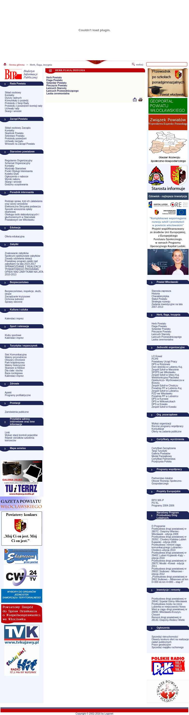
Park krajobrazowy (15, 362)
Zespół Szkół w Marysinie (165, 369)
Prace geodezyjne (161, 644)
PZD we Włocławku (162, 393)
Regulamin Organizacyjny (18, 160)
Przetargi (15, 403)
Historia (156, 293)
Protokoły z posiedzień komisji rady (23, 106)
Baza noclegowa (13, 373)
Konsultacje (158, 429)
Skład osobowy (13, 92)
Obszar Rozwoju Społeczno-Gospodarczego (167, 482)
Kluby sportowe (13, 335)
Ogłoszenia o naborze (16, 176)
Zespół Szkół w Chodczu (165, 385)
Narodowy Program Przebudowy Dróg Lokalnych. (168, 515)
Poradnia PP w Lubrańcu (165, 396)
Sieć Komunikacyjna (16, 354)
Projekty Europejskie (169, 491)
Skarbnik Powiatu (14, 133)
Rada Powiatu (18, 83)
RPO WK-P (158, 500)
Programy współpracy (169, 469)
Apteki (8, 392)
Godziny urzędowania (16, 184)
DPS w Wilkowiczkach (163, 401)
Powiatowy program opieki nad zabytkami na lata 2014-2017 (21, 262)
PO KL (155, 503)
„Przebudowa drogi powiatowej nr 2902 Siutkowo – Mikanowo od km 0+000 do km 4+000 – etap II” (170, 579)
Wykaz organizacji (161, 423)
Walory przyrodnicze (16, 357)
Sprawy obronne (13, 302)
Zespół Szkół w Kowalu (164, 407)
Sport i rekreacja (19, 326)
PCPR (155, 359)
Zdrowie (14, 383)
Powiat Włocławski (167, 282)
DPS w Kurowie (160, 399)
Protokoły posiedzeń (16, 138)
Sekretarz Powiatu (14, 136)
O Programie (158, 526)
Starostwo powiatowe (22, 151)
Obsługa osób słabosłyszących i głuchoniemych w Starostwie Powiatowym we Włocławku (22, 217)
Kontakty (9, 95)
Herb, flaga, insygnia (41, 64)
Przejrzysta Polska (161, 461)
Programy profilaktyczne (18, 395)
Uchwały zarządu (14, 141)
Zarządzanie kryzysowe (17, 296)
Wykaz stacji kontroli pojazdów (21, 435)
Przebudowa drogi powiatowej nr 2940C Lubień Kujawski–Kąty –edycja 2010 (169, 555)
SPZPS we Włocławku (163, 372)
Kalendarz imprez (14, 318)
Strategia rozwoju (161, 301)
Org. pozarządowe (167, 414)
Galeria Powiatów (161, 453)
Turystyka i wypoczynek (23, 345)
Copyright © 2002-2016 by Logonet (94, 713)
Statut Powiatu (159, 299)
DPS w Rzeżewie (161, 364)
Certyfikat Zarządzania (164, 448)
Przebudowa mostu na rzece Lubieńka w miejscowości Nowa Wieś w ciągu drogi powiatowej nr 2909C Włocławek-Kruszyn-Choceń (169, 609)
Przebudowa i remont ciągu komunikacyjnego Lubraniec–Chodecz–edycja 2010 (167, 547)
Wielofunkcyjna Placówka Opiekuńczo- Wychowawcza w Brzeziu (168, 380)
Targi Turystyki (159, 451)
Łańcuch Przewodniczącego (62, 91)
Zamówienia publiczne (17, 412)
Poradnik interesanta (22, 192)
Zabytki (14, 244)
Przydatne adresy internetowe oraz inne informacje (22, 422)
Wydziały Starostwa (15, 168)
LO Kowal (157, 356)
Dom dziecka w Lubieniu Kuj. (167, 367)
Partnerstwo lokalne (162, 478)
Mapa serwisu (18, 448)
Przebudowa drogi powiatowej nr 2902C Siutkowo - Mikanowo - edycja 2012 (169, 571)
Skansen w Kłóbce (15, 368)
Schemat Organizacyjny (17, 163)
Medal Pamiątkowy (162, 456)
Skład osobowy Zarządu (18, 128)
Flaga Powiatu (54, 80)
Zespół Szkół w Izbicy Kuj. (166, 375)
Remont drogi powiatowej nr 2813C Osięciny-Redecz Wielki (168, 618)
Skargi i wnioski (13, 111)
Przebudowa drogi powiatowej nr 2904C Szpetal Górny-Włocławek (169, 600)
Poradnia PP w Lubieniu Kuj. (167, 388)
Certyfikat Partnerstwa (163, 459)
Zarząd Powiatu (19, 119)
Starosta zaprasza (161, 291)
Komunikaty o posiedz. (17, 100)
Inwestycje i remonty (168, 589)
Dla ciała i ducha (13, 370)
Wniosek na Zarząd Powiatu (20, 144)
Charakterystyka (160, 296)
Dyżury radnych (13, 98)
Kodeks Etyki (12, 174)
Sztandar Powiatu (56, 83)
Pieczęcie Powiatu (56, 85)
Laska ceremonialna (58, 93)
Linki (7, 432)
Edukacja (15, 227)
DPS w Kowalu (160, 404)
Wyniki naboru (12, 179)
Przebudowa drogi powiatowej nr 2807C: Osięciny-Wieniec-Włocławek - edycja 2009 (169, 531)
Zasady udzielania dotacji (18, 258)
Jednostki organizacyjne (171, 347)
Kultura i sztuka (19, 309)
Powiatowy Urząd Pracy (164, 361)
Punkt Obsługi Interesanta (19, 171)
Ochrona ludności (14, 299)
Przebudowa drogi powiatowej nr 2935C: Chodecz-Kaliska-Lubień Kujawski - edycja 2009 (169, 539)
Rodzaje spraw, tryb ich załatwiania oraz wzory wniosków (23, 202)
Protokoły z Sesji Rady (17, 103)
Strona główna (17, 64)
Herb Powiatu (54, 77)
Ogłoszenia (163, 627)
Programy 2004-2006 (163, 505)
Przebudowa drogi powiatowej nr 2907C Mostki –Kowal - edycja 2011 (169, 563)
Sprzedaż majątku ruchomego (168, 647)
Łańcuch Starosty (56, 88)
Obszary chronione (15, 360)
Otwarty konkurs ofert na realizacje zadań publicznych (170, 640)
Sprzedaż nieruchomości (165, 636)
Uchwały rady (12, 108)
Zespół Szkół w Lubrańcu (165, 391)
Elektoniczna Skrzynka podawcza (23, 206)
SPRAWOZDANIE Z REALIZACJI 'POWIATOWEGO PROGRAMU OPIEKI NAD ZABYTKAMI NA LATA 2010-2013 (24, 270)
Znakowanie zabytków (16, 253)
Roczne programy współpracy (167, 426)
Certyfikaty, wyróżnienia (170, 439)
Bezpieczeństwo (19, 282)
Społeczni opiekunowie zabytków (22, 256)
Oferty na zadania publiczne (167, 431)
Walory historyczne (15, 365)
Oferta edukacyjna (14, 236)
